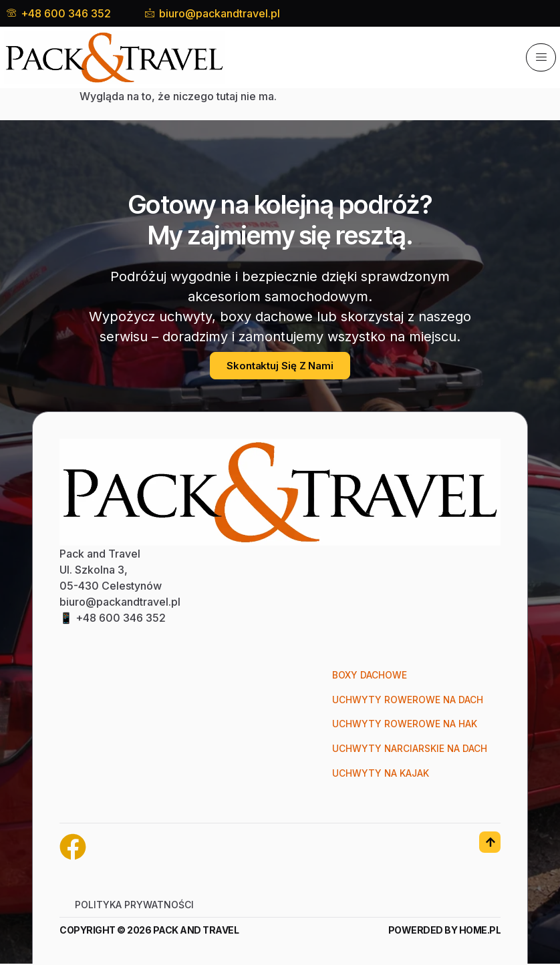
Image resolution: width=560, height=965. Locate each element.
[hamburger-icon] (541, 57)
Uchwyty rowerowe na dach (406, 700)
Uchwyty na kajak (380, 774)
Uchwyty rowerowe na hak (403, 725)
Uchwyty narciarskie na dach (409, 749)
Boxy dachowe (368, 675)
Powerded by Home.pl (444, 931)
